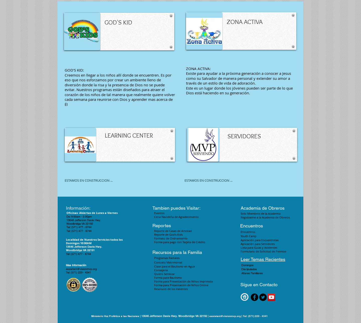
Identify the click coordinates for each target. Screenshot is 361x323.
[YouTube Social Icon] (271, 297)
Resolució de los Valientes (171, 289)
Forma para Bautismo (168, 277)
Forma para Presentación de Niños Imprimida (184, 281)
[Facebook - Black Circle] (254, 297)
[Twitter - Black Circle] (263, 297)
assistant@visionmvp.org (81, 269)
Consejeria (161, 270)
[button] (262, 265)
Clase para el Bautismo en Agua (174, 266)
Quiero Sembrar (164, 274)
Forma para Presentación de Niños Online (181, 285)
